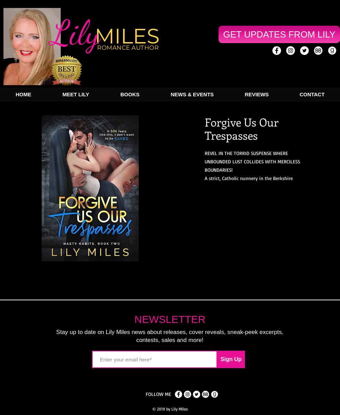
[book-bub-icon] (318, 50)
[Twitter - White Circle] (304, 50)
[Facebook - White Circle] (178, 394)
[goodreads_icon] (332, 50)
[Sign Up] (231, 359)
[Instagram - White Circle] (290, 50)
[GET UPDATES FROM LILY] (279, 34)
